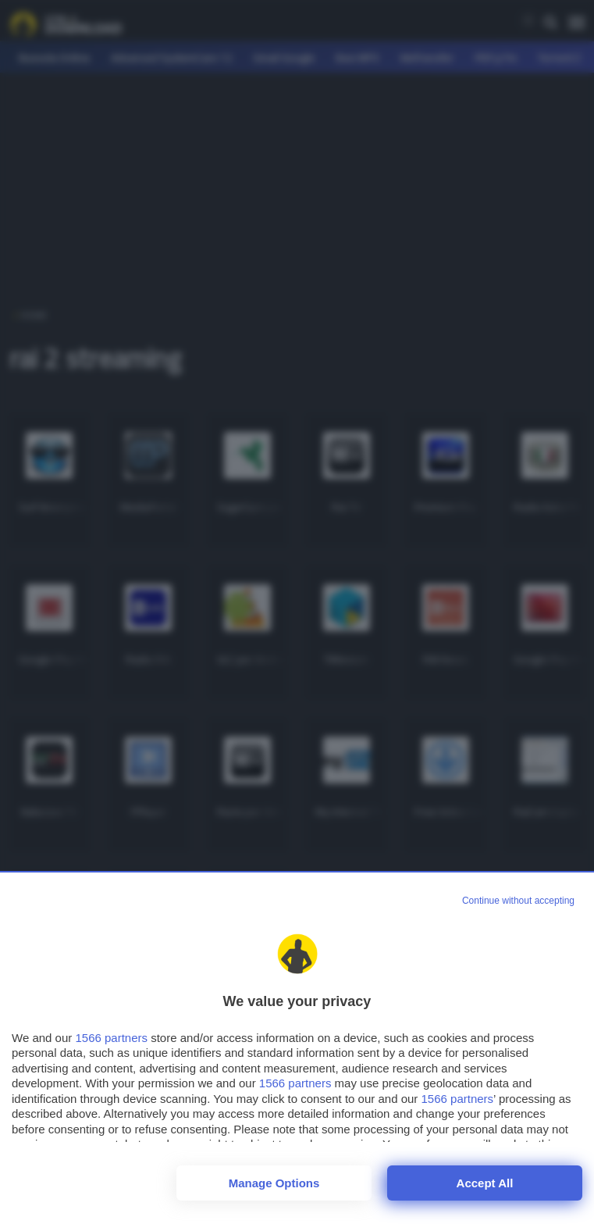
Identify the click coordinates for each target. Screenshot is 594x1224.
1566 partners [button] (111, 1037)
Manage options (274, 1183)
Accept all (485, 1183)
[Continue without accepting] (518, 901)
